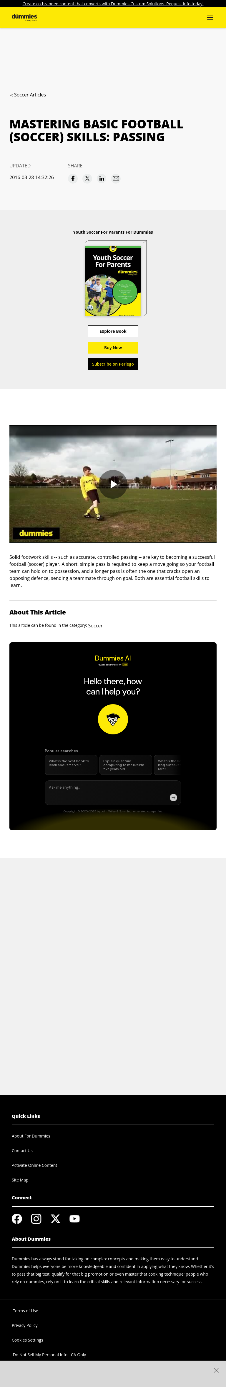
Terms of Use (25, 1310)
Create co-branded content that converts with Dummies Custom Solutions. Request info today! (113, 3)
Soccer (95, 625)
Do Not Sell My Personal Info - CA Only (49, 1354)
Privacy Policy (24, 1325)
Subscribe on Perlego (113, 364)
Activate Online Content (34, 1165)
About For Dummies (31, 1136)
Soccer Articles (30, 94)
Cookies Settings (27, 1340)
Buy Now (113, 347)
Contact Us (22, 1150)
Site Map (20, 1180)
